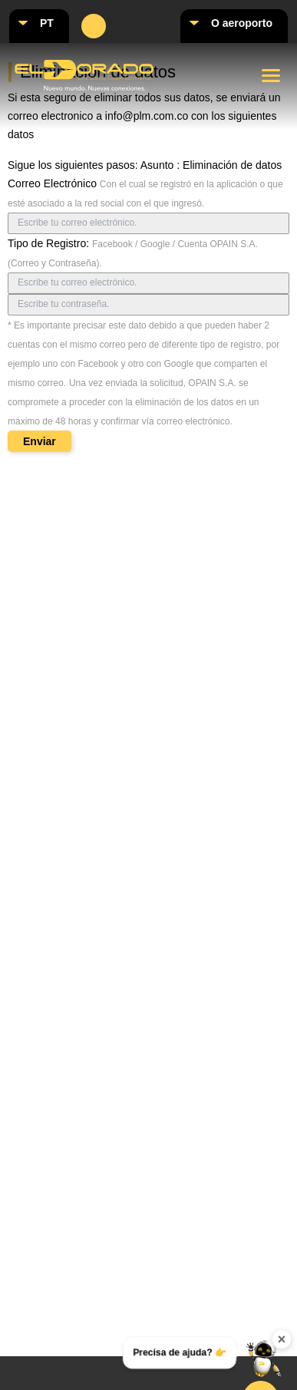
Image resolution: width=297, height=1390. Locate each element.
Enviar (39, 441)
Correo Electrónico (52, 183)
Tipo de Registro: (48, 243)
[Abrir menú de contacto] (264, 1357)
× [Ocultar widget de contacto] (282, 1339)
